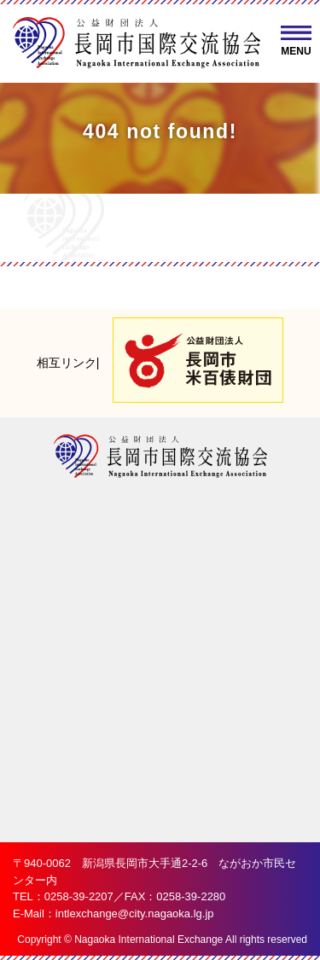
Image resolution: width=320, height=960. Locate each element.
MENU (296, 51)
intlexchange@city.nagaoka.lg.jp (134, 913)
